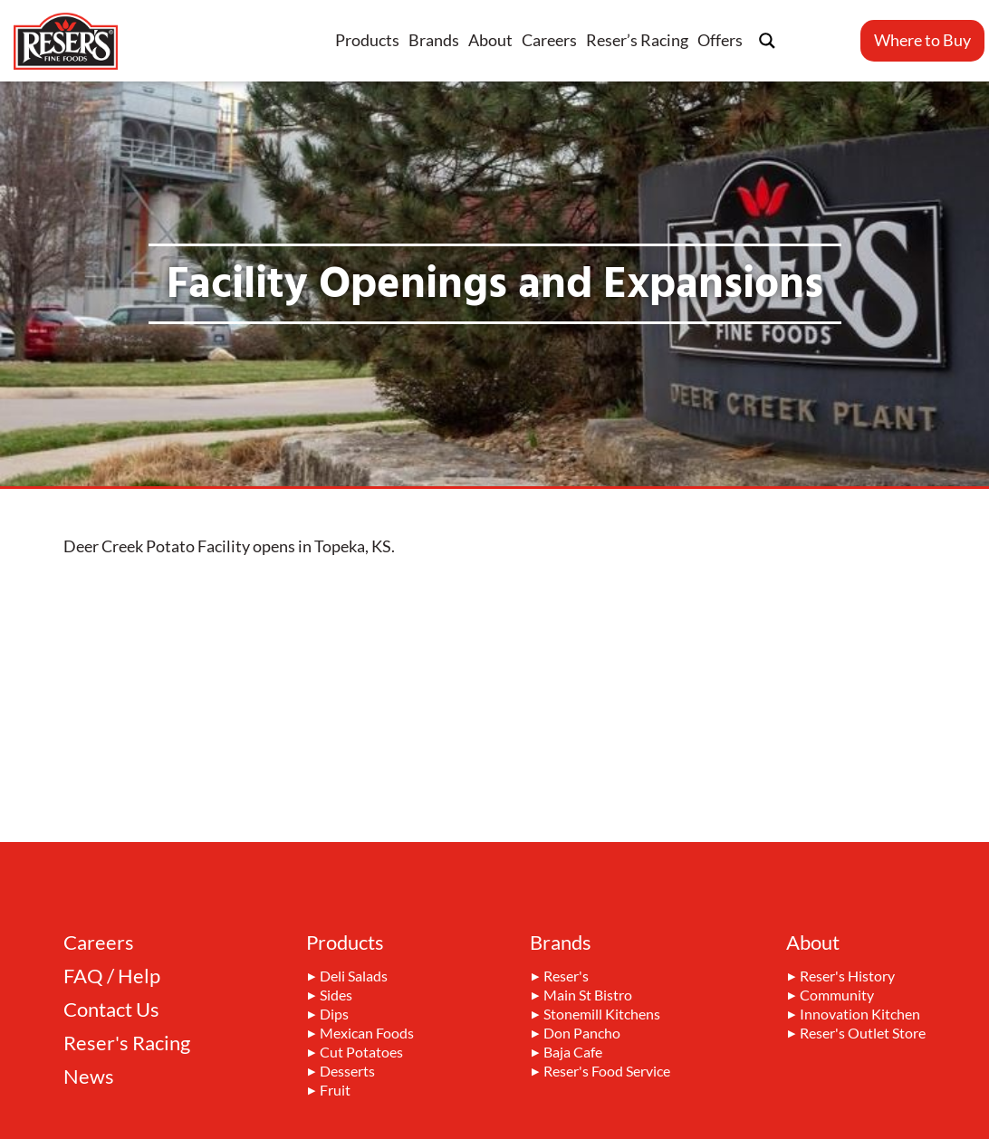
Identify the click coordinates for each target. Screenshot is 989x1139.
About (490, 40)
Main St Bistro (587, 996)
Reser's (566, 977)
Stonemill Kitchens (601, 1015)
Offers (720, 40)
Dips (334, 1015)
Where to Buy (922, 40)
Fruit (335, 1091)
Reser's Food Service (606, 1072)
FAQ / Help (111, 976)
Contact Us (111, 1009)
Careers (549, 40)
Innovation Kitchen (860, 1015)
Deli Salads (354, 977)
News (88, 1076)
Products (367, 40)
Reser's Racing (126, 1043)
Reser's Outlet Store (863, 1034)
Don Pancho (581, 1034)
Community (837, 996)
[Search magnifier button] (767, 40)
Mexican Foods (367, 1034)
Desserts (347, 1072)
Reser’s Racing (637, 40)
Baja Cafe (572, 1053)
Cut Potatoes (361, 1053)
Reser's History (847, 977)
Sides (336, 996)
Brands (433, 40)
